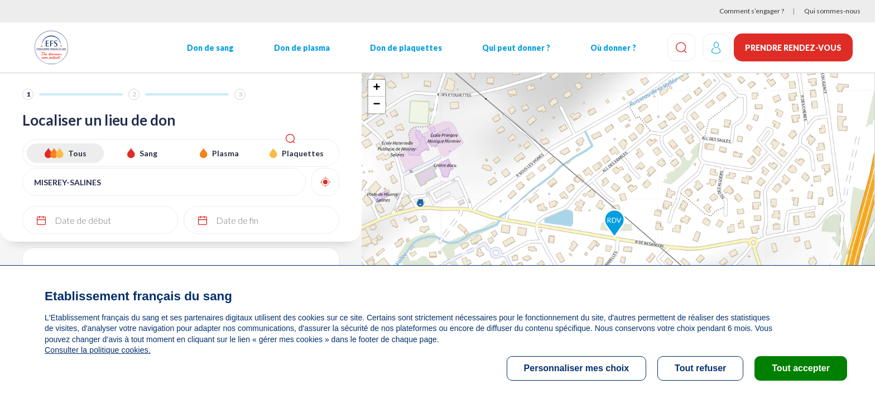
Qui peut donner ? (507, 47)
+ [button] (376, 88)
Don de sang (207, 47)
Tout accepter (801, 368)
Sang (148, 153)
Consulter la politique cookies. (96, 350)
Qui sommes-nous (832, 11)
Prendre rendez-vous (793, 47)
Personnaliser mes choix (576, 368)
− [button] (376, 105)
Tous (77, 153)
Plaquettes (303, 153)
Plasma (225, 153)
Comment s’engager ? (751, 11)
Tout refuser (700, 368)
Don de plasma (297, 47)
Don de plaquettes (399, 47)
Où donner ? (603, 47)
